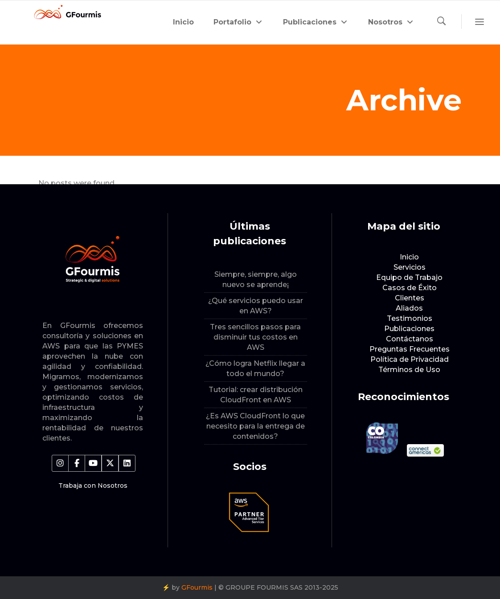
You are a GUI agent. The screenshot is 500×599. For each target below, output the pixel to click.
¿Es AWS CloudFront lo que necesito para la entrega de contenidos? (255, 426)
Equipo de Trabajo (409, 277)
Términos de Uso (409, 369)
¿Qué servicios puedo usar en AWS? (255, 305)
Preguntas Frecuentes (409, 349)
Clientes (409, 298)
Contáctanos (409, 339)
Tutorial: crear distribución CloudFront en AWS (256, 394)
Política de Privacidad (409, 359)
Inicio (409, 257)
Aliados (409, 308)
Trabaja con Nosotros (92, 486)
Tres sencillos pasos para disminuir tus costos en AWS (255, 337)
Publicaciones (409, 328)
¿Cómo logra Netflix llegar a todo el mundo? (255, 368)
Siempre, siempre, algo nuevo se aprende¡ (255, 279)
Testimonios (409, 318)
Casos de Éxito (409, 287)
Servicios (409, 267)
